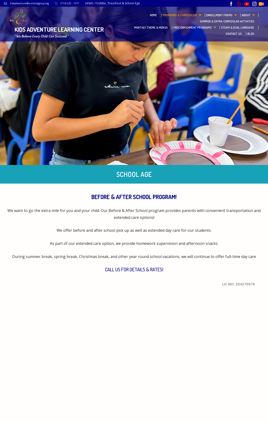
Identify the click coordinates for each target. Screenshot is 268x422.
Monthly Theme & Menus (151, 27)
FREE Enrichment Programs (192, 27)
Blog (250, 34)
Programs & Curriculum (180, 15)
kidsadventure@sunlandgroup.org (29, 3)
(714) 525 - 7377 (70, 3)
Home (153, 15)
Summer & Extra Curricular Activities (227, 21)
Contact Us (234, 34)
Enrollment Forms (219, 15)
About (246, 15)
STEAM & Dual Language (237, 27)
